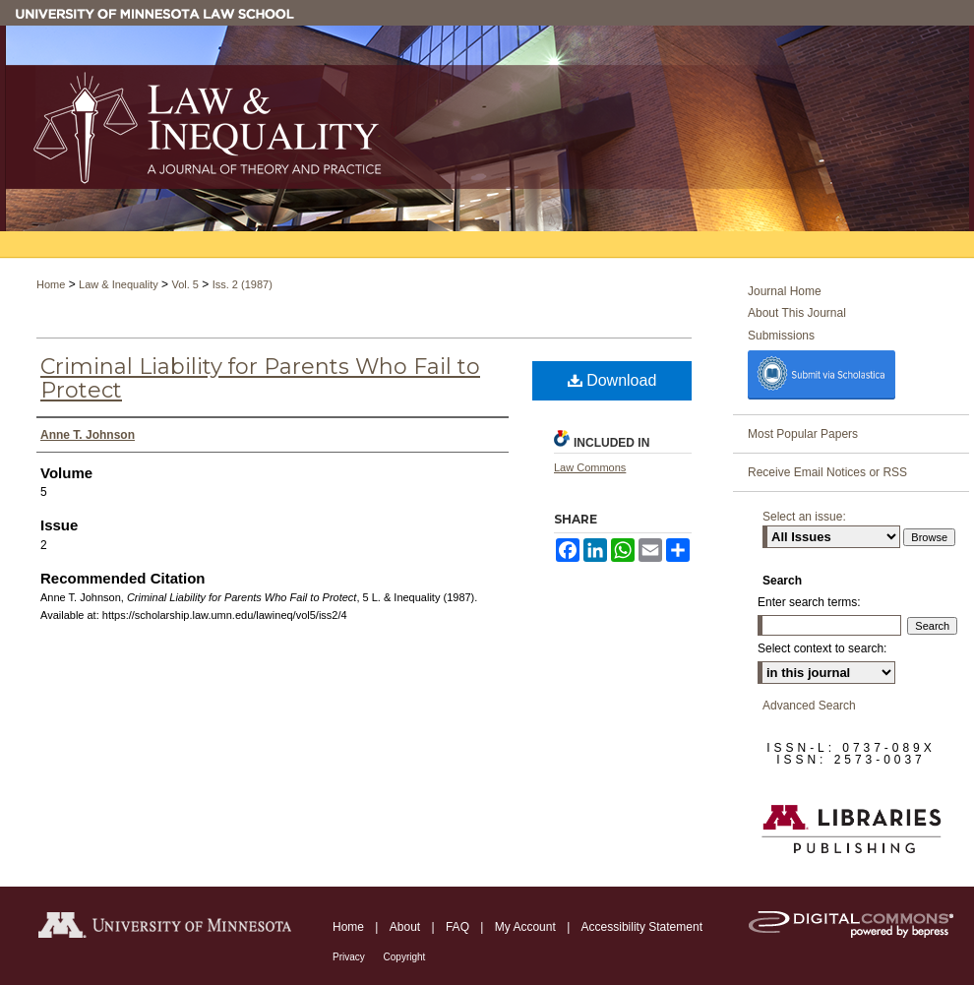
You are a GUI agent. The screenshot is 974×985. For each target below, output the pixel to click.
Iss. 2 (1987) (243, 284)
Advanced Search (809, 705)
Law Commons (590, 467)
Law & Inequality (118, 284)
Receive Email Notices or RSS (827, 472)
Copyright (405, 957)
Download (612, 380)
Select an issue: (804, 516)
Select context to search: (822, 648)
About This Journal (797, 313)
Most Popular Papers (803, 434)
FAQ (459, 927)
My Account (527, 927)
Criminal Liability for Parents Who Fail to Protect (260, 378)
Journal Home (785, 291)
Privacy (350, 957)
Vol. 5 (185, 284)
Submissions (781, 335)
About (407, 927)
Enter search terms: (809, 602)
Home (50, 284)
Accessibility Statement (641, 927)
